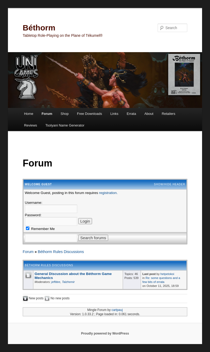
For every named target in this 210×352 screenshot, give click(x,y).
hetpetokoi (167, 274)
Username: (33, 203)
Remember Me (40, 229)
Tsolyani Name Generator (64, 125)
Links (114, 114)
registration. (108, 193)
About (148, 114)
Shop (65, 114)
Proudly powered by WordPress (105, 333)
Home (28, 114)
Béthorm (39, 27)
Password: (33, 215)
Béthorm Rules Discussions (61, 252)
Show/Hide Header (169, 184)
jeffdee (55, 281)
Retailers (168, 114)
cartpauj (117, 310)
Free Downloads (89, 114)
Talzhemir (68, 281)
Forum (47, 114)
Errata (131, 114)
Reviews (30, 125)
